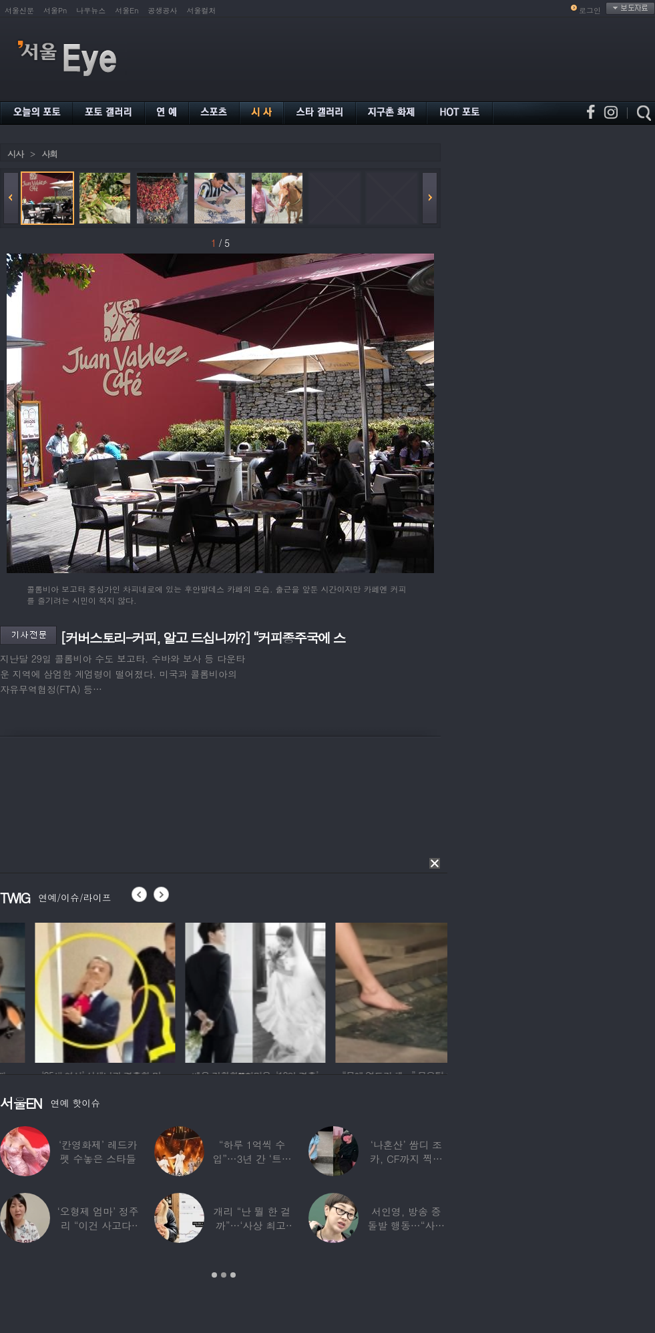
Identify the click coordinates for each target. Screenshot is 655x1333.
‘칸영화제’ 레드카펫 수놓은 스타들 (98, 1152)
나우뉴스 (90, 10)
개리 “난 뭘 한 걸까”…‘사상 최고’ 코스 (252, 1225)
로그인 (590, 10)
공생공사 (163, 10)
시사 (15, 153)
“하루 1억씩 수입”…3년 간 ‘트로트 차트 (251, 1159)
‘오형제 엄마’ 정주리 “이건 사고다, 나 (98, 1225)
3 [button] (233, 1275)
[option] (187, 990)
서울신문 (19, 10)
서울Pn (55, 10)
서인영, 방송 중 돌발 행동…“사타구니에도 (406, 1225)
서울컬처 (201, 10)
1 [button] (214, 1275)
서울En (126, 10)
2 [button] (223, 1275)
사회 (49, 153)
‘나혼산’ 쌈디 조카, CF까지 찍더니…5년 (406, 1159)
